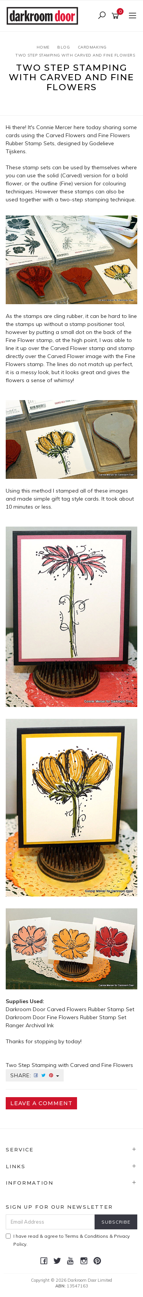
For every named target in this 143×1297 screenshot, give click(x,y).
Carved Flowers (65, 135)
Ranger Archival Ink (30, 1025)
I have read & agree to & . (68, 1240)
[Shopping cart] (116, 16)
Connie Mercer (54, 127)
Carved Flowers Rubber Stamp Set (90, 1009)
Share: (34, 1075)
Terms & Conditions (86, 1236)
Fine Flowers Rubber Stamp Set (86, 1017)
